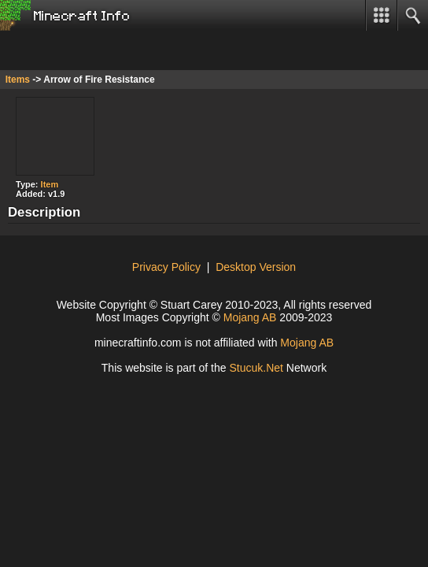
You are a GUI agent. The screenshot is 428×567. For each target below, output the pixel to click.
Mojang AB (250, 317)
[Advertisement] (126, 50)
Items (18, 79)
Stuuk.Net (255, 367)
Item (50, 184)
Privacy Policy (166, 267)
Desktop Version (256, 267)
